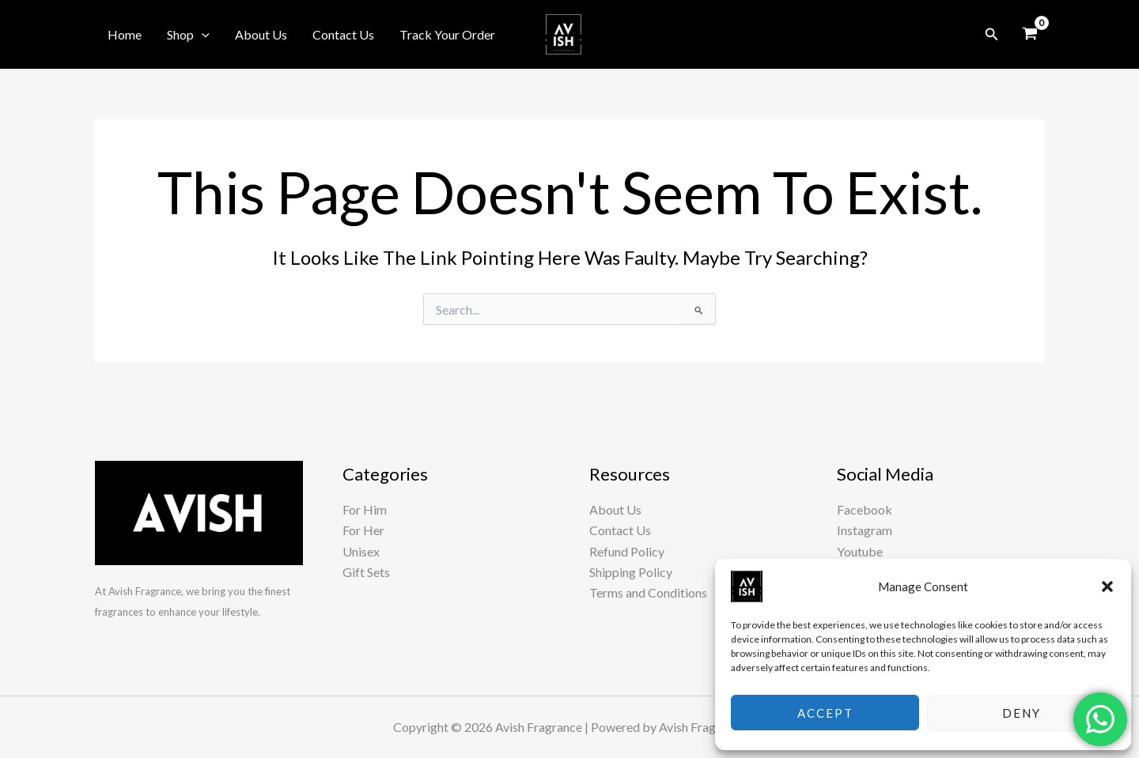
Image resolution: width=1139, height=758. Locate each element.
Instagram (864, 529)
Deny (1021, 713)
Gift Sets (366, 571)
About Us (261, 34)
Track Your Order (447, 34)
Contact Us (343, 34)
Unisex (361, 551)
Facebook (864, 509)
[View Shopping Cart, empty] (1029, 34)
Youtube (860, 551)
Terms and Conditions (648, 592)
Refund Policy (626, 551)
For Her (363, 529)
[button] (1107, 586)
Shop (188, 34)
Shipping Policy (630, 571)
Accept (825, 713)
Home (125, 34)
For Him (364, 509)
